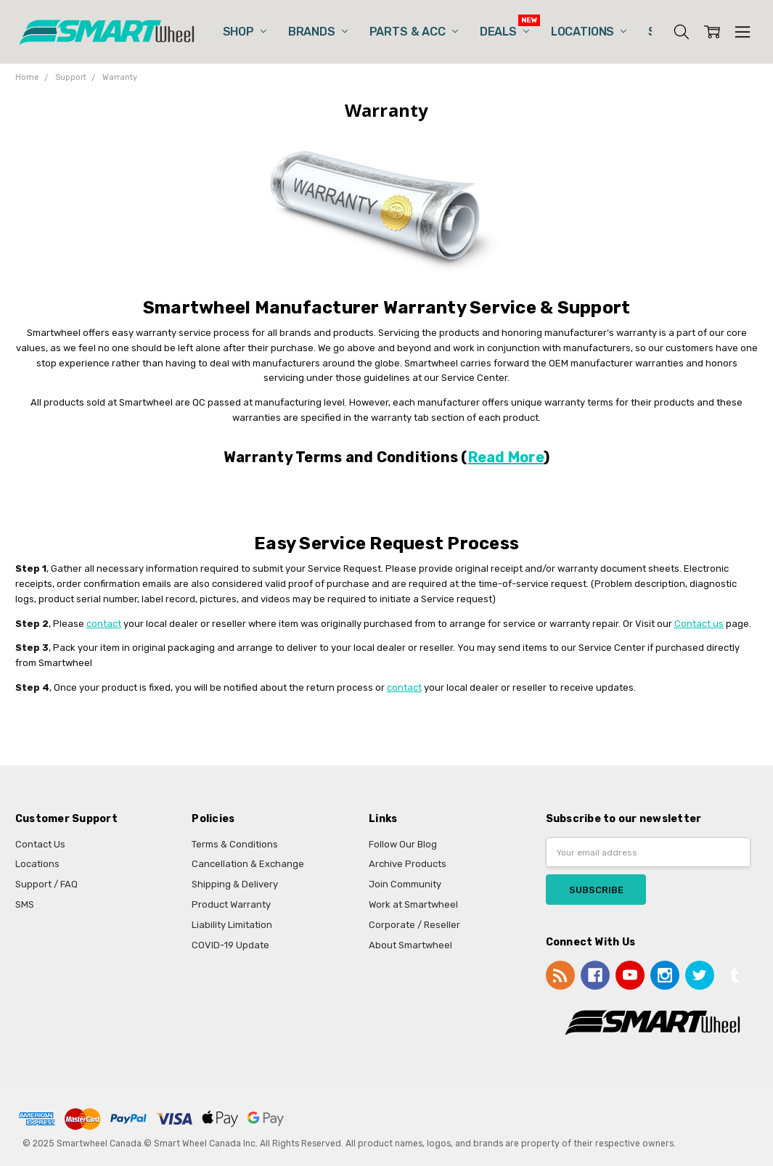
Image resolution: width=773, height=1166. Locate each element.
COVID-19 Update (230, 945)
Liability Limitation (232, 924)
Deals (504, 31)
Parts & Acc (413, 31)
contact (103, 623)
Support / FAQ (46, 884)
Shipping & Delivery (235, 884)
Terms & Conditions (235, 844)
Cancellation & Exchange (248, 863)
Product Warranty (231, 904)
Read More (506, 457)
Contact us (699, 623)
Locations (588, 31)
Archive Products (407, 863)
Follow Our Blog (403, 844)
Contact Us (40, 844)
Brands (318, 31)
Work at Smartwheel (413, 904)
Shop (244, 31)
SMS (24, 904)
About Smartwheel (410, 945)
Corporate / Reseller (414, 924)
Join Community (405, 884)
